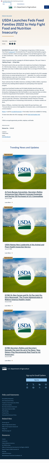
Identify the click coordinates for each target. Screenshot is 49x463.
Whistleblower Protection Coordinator (12, 455)
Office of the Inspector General (10, 426)
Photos (4, 111)
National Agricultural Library (9, 424)
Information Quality (7, 404)
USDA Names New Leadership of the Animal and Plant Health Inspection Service (24, 246)
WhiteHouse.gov (6, 430)
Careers (4, 439)
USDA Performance (6, 453)
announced (12, 52)
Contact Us (4, 441)
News (4, 3)
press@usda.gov (6, 137)
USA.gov (4, 428)
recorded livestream (17, 111)
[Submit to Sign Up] (36, 380)
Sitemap (4, 451)
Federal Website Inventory (8, 443)
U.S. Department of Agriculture (25, 7)
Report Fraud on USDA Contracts (10, 449)
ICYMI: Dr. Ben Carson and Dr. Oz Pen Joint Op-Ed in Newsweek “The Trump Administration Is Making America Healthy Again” (23, 297)
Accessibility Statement (7, 398)
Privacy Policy (5, 413)
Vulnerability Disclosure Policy (9, 415)
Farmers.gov (5, 422)
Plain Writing (5, 411)
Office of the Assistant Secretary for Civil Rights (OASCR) (15, 447)
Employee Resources (20, 3)
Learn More (8, 202)
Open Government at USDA (8, 409)
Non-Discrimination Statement (9, 406)
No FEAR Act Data (6, 445)
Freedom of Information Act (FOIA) (10, 402)
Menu (46, 7)
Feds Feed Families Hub (34, 114)
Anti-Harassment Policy (8, 400)
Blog (11, 3)
